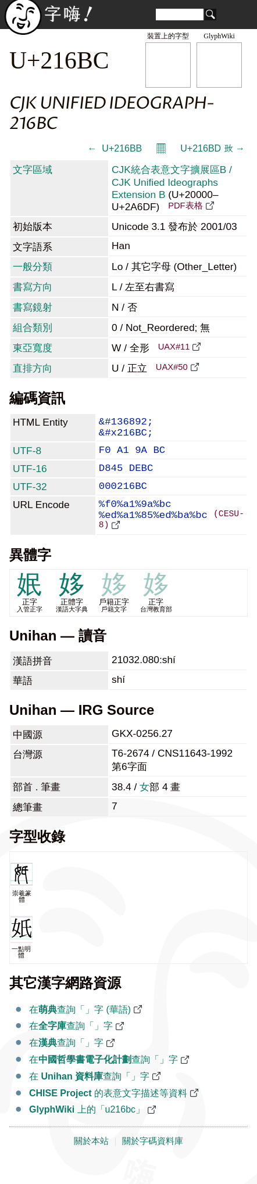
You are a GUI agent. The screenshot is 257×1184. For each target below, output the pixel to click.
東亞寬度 (32, 348)
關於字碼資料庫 (152, 1162)
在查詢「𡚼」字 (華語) (80, 1031)
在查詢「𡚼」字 (71, 1047)
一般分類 (32, 266)
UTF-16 (30, 477)
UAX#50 (172, 367)
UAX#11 (174, 346)
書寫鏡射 (32, 307)
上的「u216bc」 (87, 1131)
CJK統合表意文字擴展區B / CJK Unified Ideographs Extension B (172, 182)
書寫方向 (32, 287)
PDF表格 (185, 205)
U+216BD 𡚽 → (212, 148)
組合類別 (32, 327)
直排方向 (32, 368)
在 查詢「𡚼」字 (89, 1098)
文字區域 (32, 169)
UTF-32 (30, 497)
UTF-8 (27, 456)
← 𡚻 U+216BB (114, 148)
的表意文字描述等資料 (108, 1115)
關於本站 (91, 1162)
